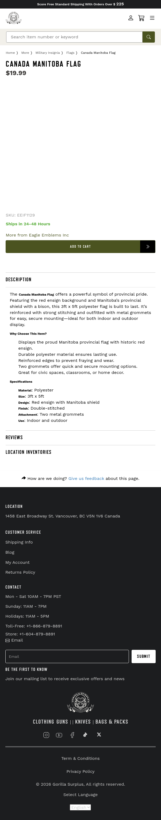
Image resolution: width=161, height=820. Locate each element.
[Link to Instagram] (46, 735)
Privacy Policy (81, 771)
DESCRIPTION (19, 279)
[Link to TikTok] (85, 735)
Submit (143, 656)
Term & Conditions (80, 758)
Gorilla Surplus (68, 784)
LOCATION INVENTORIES (29, 452)
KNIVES (83, 722)
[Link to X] (98, 735)
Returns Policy (20, 572)
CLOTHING (43, 722)
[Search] (74, 37)
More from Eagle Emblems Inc (37, 235)
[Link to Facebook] (72, 735)
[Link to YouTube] (59, 735)
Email (14, 640)
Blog (9, 552)
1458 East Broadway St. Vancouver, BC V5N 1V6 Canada (62, 516)
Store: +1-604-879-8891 (30, 634)
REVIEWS (14, 437)
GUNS (62, 722)
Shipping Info (19, 542)
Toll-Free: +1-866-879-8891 (33, 626)
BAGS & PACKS (111, 722)
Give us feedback (86, 478)
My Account (17, 562)
